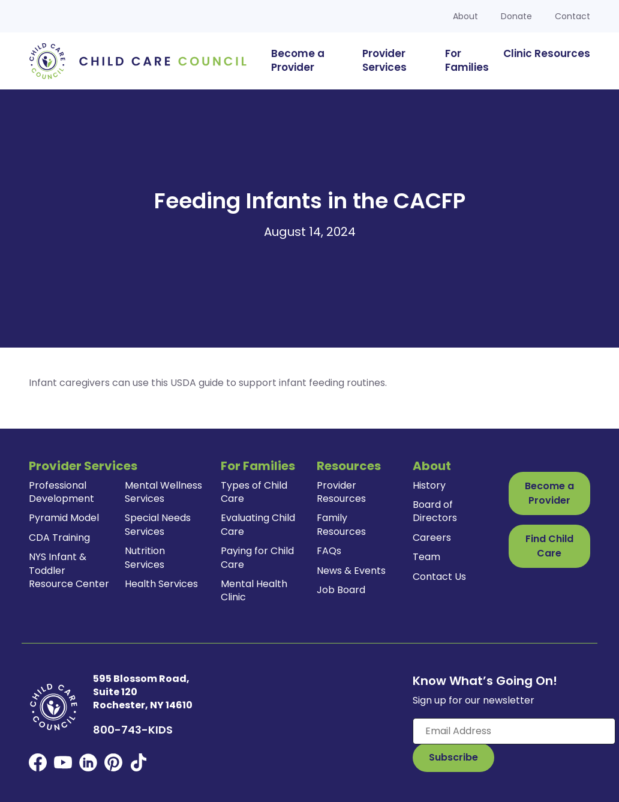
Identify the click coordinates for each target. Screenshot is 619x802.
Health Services (161, 584)
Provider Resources (341, 491)
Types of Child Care (254, 491)
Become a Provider (549, 493)
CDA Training (59, 537)
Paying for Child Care (257, 557)
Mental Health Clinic (254, 590)
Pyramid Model (64, 518)
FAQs (329, 551)
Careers (432, 537)
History (429, 485)
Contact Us (439, 576)
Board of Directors (435, 511)
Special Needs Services (158, 524)
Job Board (341, 590)
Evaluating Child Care (258, 524)
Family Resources (341, 524)
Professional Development (61, 491)
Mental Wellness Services (163, 491)
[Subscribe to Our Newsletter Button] (453, 757)
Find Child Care (549, 546)
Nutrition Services (145, 557)
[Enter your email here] (514, 731)
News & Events (351, 570)
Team (426, 557)
